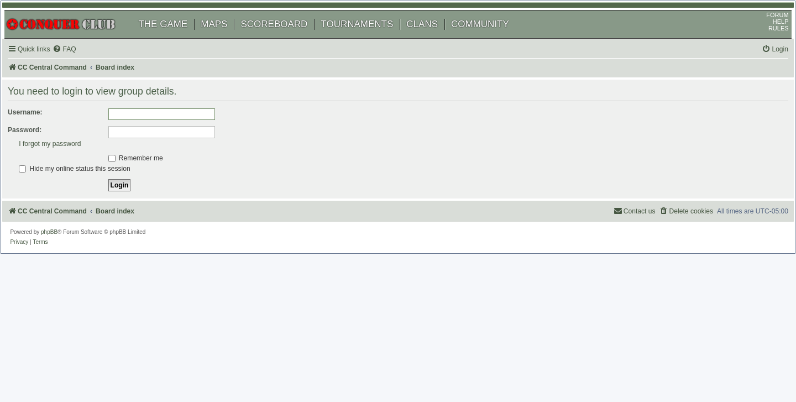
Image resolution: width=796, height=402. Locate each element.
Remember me (149, 171)
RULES (767, 41)
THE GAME (173, 37)
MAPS (225, 37)
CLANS (433, 37)
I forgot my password (153, 157)
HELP (770, 35)
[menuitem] (77, 62)
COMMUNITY (491, 37)
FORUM (767, 28)
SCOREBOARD (285, 37)
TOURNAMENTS (368, 37)
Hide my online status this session (177, 182)
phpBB (60, 245)
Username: (38, 125)
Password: (38, 143)
